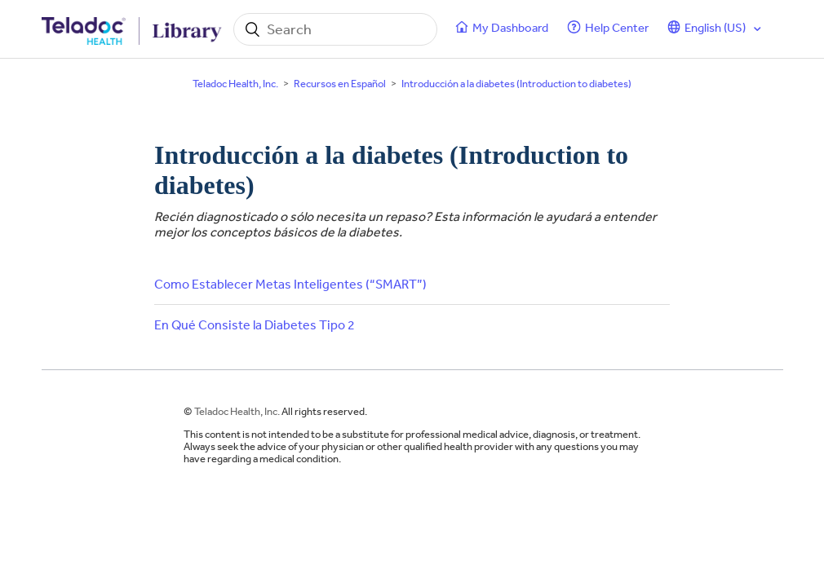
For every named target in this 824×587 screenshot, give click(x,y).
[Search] (335, 29)
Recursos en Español (340, 83)
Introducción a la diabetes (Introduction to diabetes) (516, 83)
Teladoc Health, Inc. (235, 83)
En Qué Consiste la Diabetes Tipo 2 (254, 325)
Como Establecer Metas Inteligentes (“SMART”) (290, 284)
